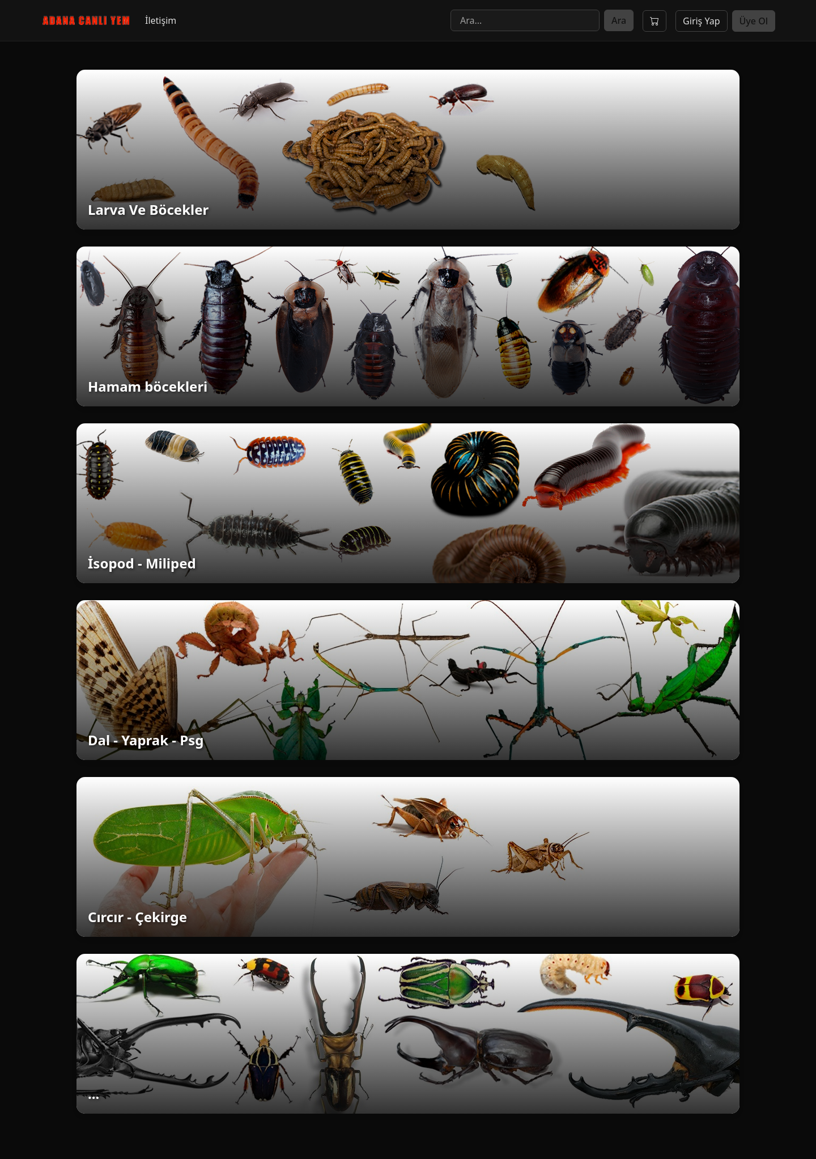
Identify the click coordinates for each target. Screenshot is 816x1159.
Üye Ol (754, 21)
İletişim (160, 20)
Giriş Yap (701, 21)
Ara (618, 20)
